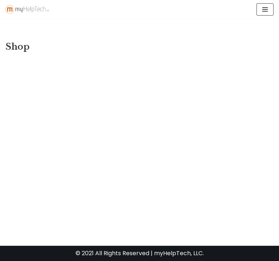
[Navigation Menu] (265, 9)
